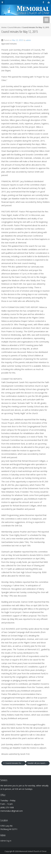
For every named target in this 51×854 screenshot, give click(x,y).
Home (3, 27)
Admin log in (5, 840)
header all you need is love (39, 763)
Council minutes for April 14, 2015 (15, 763)
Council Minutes (14, 27)
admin (28, 40)
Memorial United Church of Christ (32, 851)
